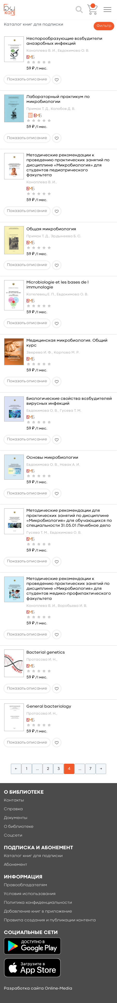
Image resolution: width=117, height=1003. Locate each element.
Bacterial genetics (45, 652)
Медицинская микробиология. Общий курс (66, 343)
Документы (15, 818)
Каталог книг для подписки (33, 856)
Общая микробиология (51, 229)
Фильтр (104, 26)
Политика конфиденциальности (38, 903)
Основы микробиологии (52, 458)
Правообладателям (25, 885)
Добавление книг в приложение (38, 911)
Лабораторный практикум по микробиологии (58, 99)
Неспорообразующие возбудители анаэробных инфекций (64, 41)
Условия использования (30, 894)
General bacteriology (48, 706)
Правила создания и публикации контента (50, 920)
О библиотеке (18, 827)
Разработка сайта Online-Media (38, 988)
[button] (107, 9)
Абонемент (15, 865)
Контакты (14, 800)
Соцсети (13, 835)
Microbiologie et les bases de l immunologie (57, 285)
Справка (13, 809)
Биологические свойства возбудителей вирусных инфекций (69, 401)
